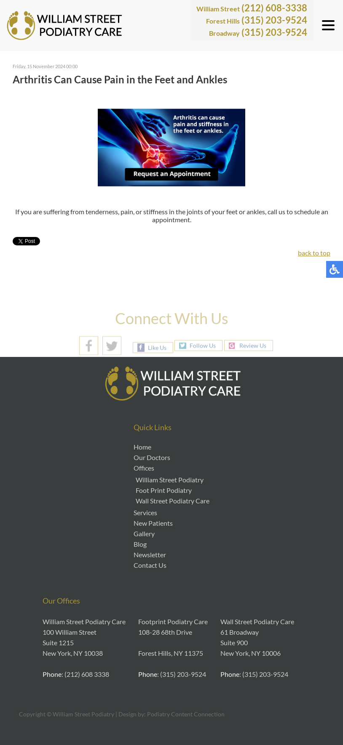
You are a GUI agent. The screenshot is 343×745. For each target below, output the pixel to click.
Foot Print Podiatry (164, 490)
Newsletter (150, 555)
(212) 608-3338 (251, 7)
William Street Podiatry (170, 480)
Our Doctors (152, 457)
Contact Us (150, 565)
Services (145, 512)
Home (142, 447)
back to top (314, 253)
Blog (140, 544)
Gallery (144, 533)
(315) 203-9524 (256, 20)
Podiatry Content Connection (186, 714)
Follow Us (203, 345)
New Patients (153, 523)
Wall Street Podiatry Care (172, 501)
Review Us (252, 345)
